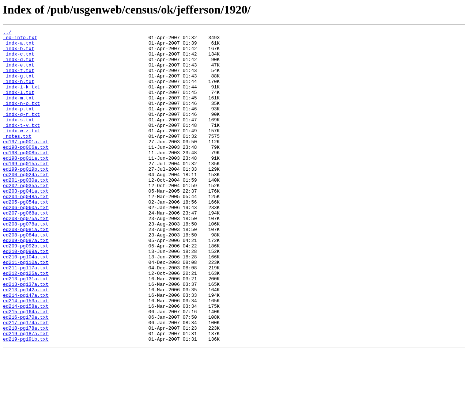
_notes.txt (17, 158)
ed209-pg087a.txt (26, 283)
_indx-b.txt (18, 52)
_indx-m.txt (18, 112)
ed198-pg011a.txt (26, 184)
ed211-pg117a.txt (26, 315)
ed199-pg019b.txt (26, 197)
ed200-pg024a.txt (26, 204)
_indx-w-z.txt (21, 151)
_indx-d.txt (18, 65)
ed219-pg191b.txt (26, 401)
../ (7, 33)
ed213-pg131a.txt (26, 329)
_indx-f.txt (18, 79)
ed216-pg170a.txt (26, 375)
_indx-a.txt (18, 46)
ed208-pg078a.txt (26, 263)
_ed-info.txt (20, 39)
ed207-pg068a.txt (26, 250)
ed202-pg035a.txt (26, 217)
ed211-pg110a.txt (26, 309)
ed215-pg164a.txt (26, 368)
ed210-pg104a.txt (26, 302)
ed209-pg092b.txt (26, 289)
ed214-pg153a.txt (26, 355)
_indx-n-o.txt (21, 118)
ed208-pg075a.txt (26, 256)
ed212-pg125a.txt (26, 322)
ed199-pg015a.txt (26, 190)
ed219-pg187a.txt (26, 394)
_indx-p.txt (18, 125)
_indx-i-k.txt (21, 98)
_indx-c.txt (18, 59)
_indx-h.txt (18, 92)
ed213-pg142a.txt (26, 342)
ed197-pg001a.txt (26, 164)
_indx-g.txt (18, 85)
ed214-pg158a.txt (26, 362)
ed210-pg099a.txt (26, 296)
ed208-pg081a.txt (26, 269)
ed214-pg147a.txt (26, 348)
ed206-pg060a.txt (26, 243)
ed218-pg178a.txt (26, 388)
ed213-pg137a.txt (26, 335)
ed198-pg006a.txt (26, 171)
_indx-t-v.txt (21, 144)
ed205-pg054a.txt (26, 237)
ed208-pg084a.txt (26, 276)
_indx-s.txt (18, 138)
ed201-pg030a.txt (26, 210)
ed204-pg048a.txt (26, 230)
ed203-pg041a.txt (26, 223)
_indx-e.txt (18, 72)
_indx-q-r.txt (21, 131)
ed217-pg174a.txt (26, 381)
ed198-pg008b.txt (26, 177)
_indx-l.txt (18, 105)
